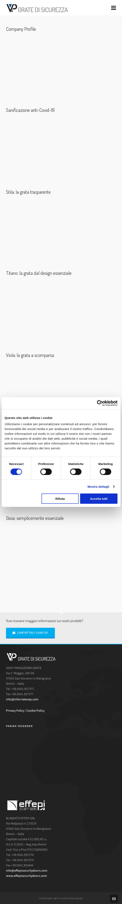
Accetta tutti (99, 498)
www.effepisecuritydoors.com (26, 876)
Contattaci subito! (30, 633)
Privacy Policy (15, 710)
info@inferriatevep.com (22, 699)
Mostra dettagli (98, 486)
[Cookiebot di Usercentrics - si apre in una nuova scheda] (99, 403)
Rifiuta (60, 498)
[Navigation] (113, 8)
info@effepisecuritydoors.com (26, 870)
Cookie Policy (35, 710)
